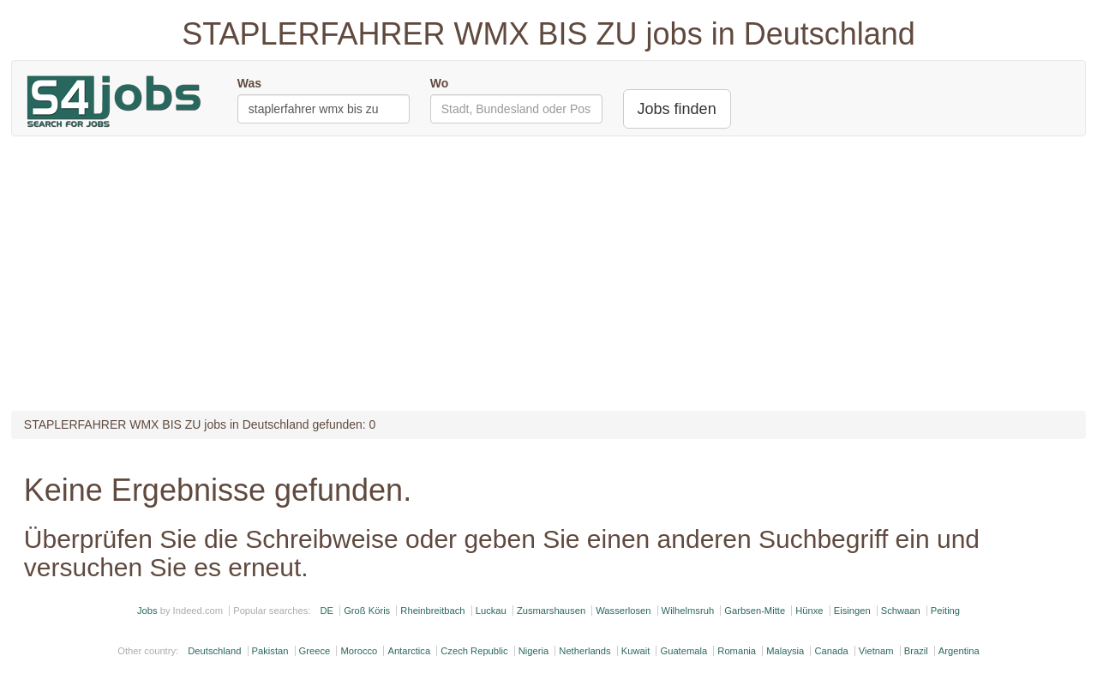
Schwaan (900, 610)
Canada (831, 651)
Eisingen (852, 610)
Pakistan (270, 651)
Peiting (945, 610)
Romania (736, 651)
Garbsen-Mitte (754, 610)
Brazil (916, 651)
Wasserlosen (623, 610)
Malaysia (785, 651)
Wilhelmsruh (688, 610)
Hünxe (809, 610)
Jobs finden (677, 108)
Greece (315, 651)
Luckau (491, 610)
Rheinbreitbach (432, 610)
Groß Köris (367, 610)
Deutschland (214, 651)
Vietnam (876, 651)
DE (326, 610)
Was (249, 83)
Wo (439, 83)
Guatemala (683, 651)
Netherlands (584, 651)
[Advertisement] (548, 273)
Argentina (959, 651)
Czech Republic (474, 651)
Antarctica (408, 651)
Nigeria (533, 651)
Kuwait (635, 651)
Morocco (358, 651)
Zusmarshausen (551, 610)
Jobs (147, 610)
